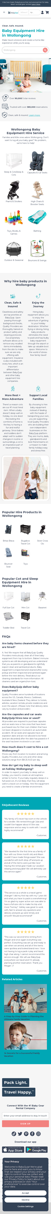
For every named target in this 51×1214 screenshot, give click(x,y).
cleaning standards (11, 678)
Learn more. (34, 115)
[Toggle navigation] (4, 12)
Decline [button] (25, 1200)
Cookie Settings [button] (26, 1206)
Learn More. (36, 4)
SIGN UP (25, 1123)
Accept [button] (25, 1193)
